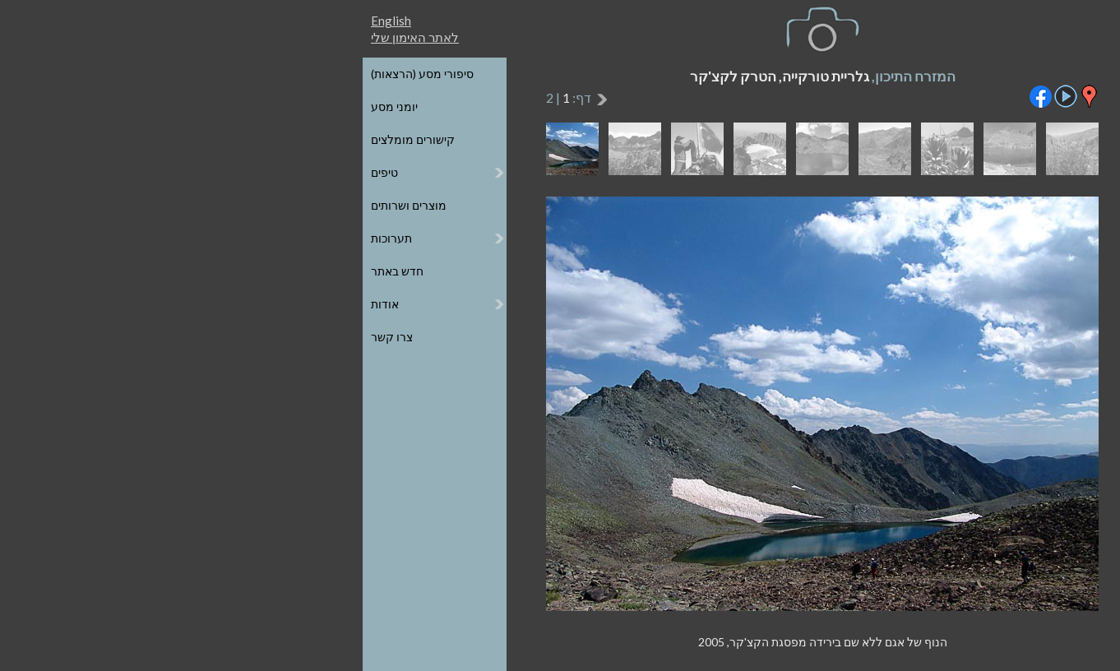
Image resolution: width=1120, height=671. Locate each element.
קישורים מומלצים (150, 139)
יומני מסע (132, 106)
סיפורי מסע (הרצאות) (160, 74)
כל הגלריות (984, 74)
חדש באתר (135, 271)
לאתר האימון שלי (153, 37)
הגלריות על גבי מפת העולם (945, 106)
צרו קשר (129, 337)
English (129, 20)
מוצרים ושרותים (146, 205)
